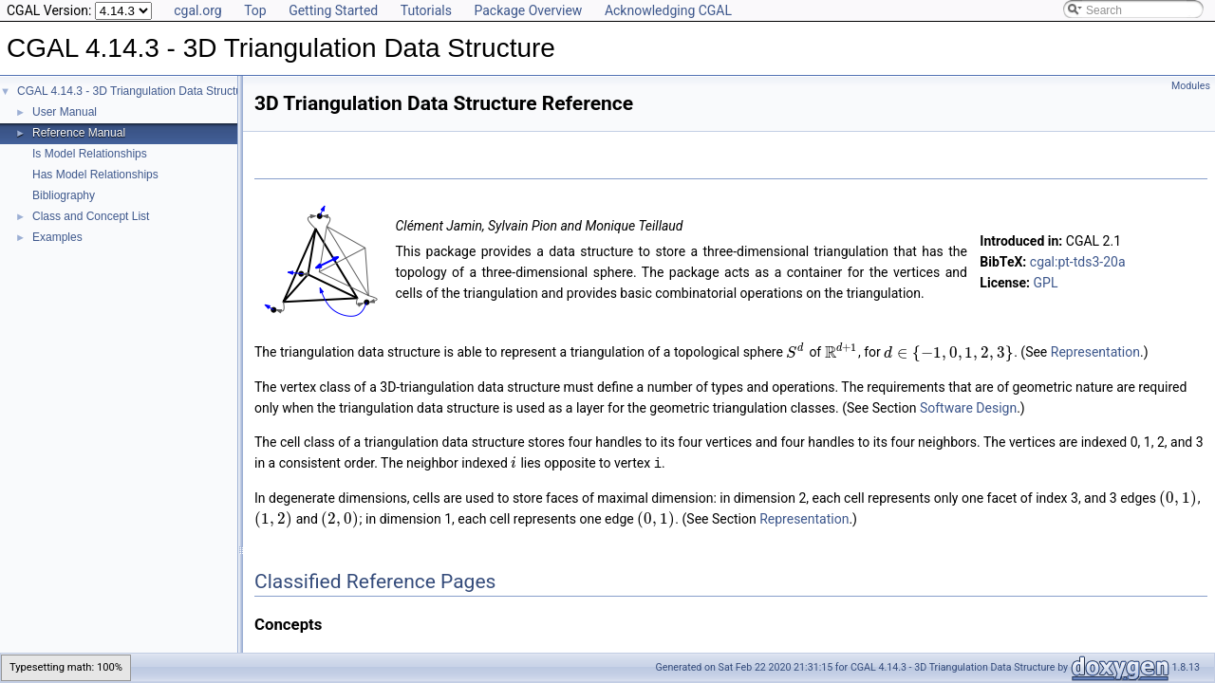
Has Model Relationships (95, 174)
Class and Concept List (90, 216)
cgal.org (197, 10)
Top (255, 10)
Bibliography (63, 195)
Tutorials (426, 10)
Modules (1190, 86)
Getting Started (333, 10)
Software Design (968, 407)
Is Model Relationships (89, 153)
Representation (1095, 352)
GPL (1046, 282)
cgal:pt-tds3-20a (1078, 261)
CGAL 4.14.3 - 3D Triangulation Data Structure (134, 91)
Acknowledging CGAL (668, 10)
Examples (57, 237)
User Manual (64, 112)
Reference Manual (78, 132)
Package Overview (528, 10)
